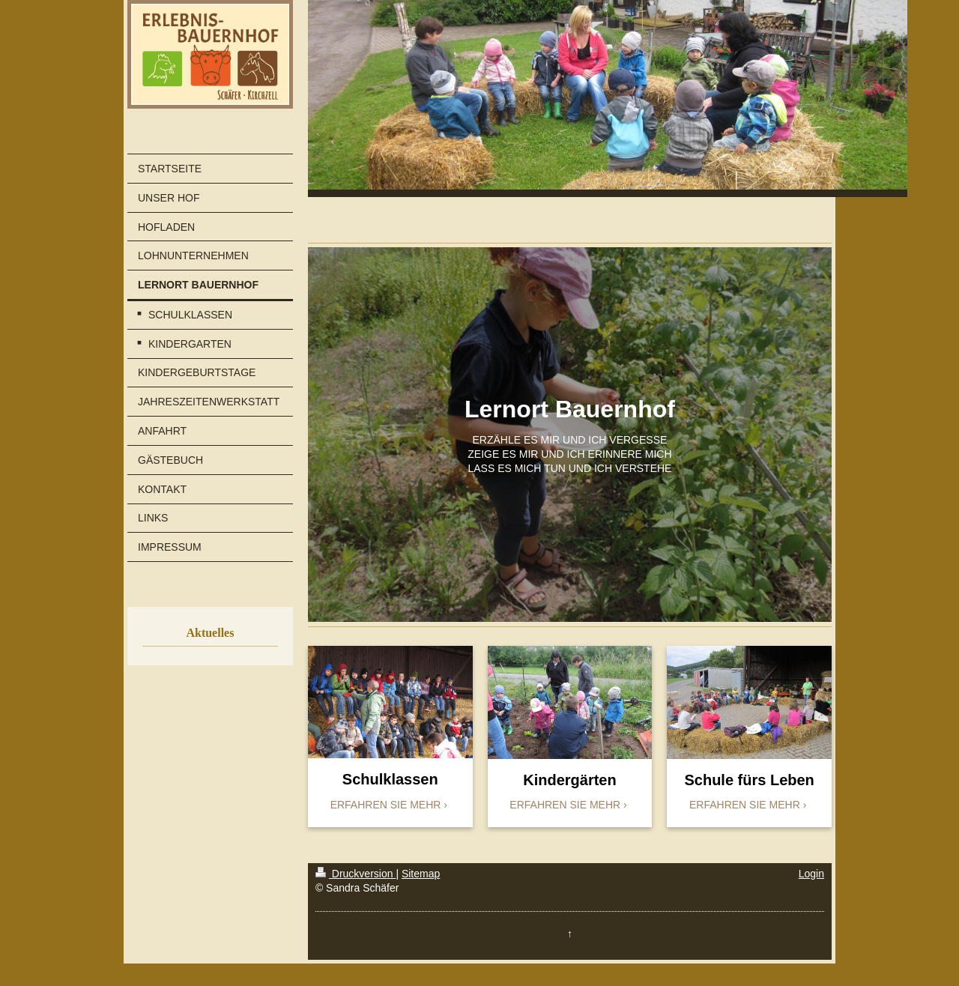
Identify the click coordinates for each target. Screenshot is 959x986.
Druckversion (355, 874)
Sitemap (421, 874)
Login (811, 874)
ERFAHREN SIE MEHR (385, 805)
